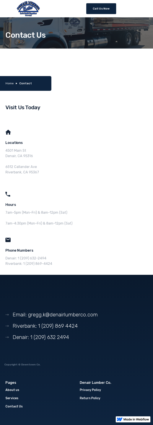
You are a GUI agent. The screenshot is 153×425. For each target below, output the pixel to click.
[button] (146, 8)
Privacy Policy (90, 390)
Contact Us (14, 406)
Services (11, 398)
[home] (28, 8)
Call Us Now (101, 8)
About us (12, 390)
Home (9, 83)
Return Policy (90, 398)
